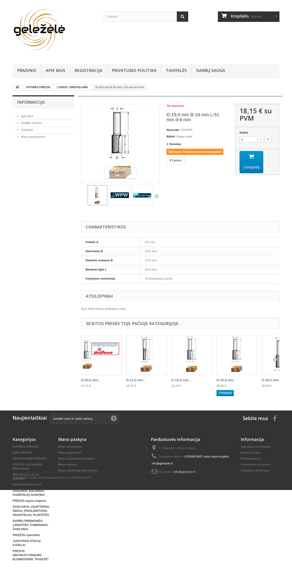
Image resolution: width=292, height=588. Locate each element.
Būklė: (171, 136)
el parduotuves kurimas (54, 575)
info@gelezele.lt (184, 472)
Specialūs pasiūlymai (256, 446)
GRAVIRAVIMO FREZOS (29, 458)
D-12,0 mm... (136, 380)
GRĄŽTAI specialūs (26, 535)
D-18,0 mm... (181, 380)
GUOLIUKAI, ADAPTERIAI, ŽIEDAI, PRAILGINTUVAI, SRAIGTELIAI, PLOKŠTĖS (31, 510)
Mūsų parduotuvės (32, 135)
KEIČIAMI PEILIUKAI (27, 484)
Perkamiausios (251, 458)
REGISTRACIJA (88, 70)
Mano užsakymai (70, 446)
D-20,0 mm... (91, 380)
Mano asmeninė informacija (77, 470)
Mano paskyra (72, 439)
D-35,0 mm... (226, 380)
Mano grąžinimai (69, 452)
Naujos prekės (251, 452)
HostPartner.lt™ (81, 575)
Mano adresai (67, 464)
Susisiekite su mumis (256, 464)
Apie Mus (55, 70)
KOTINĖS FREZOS (26, 446)
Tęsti (156, 196)
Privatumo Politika (134, 70)
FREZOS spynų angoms (29, 500)
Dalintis (175, 160)
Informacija (31, 102)
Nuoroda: (173, 130)
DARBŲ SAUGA (210, 70)
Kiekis (244, 132)
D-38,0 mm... (272, 380)
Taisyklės (176, 70)
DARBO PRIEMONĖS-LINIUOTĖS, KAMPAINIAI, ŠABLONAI (30, 525)
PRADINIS (26, 70)
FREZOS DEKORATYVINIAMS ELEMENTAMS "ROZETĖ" (31, 555)
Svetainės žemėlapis (255, 470)
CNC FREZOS (22, 452)
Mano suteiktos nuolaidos (76, 458)
